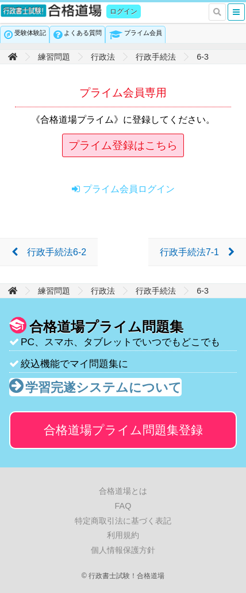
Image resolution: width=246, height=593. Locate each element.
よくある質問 (83, 32)
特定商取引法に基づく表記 (123, 520)
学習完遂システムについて (103, 387)
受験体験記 (30, 32)
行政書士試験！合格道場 (51, 10)
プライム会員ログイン (129, 189)
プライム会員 (143, 32)
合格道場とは (123, 491)
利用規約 (123, 535)
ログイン (123, 11)
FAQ (123, 505)
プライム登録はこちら (123, 145)
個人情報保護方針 (123, 550)
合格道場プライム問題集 (123, 429)
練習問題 (54, 57)
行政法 (103, 57)
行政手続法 (156, 57)
